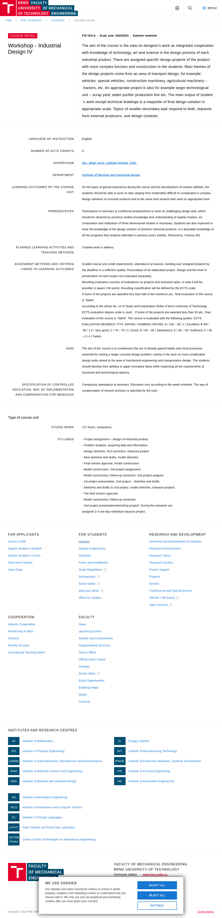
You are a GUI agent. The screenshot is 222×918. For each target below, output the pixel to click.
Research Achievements (165, 548)
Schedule (85, 555)
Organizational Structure (94, 645)
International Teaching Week (26, 652)
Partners (13, 638)
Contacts (84, 701)
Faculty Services (19, 645)
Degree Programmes (92, 548)
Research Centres (161, 562)
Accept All (157, 885)
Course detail (84, 20)
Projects (154, 576)
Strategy (84, 666)
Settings (157, 905)
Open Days (15, 569)
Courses (57, 20)
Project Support (159, 569)
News (82, 624)
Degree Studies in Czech (24, 555)
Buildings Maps (89, 687)
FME (9, 20)
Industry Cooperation (21, 624)
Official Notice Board (92, 659)
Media (83, 694)
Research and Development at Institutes (175, 541)
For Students (31, 20)
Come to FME (17, 541)
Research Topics (160, 555)
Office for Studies (90, 597)
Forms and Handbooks (93, 562)
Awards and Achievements (96, 638)
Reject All (157, 895)
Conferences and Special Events (170, 590)
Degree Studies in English (25, 548)
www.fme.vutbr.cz (155, 874)
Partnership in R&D (20, 631)
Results (154, 583)
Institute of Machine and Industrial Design (111, 175)
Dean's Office (87, 652)
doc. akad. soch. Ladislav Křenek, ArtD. (109, 163)
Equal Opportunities (91, 680)
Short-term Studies (20, 562)
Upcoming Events (90, 631)
